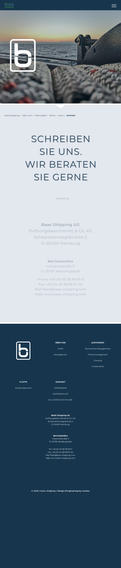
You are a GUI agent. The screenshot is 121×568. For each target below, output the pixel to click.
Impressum (60, 388)
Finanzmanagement (98, 354)
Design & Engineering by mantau (73, 491)
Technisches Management (98, 348)
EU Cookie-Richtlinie (60, 400)
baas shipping (12, 115)
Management (60, 354)
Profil (60, 348)
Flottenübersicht (23, 388)
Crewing (98, 360)
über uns (27, 115)
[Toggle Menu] (114, 5)
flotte (52, 115)
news (61, 115)
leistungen (40, 115)
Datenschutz (60, 394)
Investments (98, 366)
